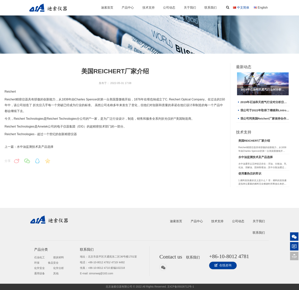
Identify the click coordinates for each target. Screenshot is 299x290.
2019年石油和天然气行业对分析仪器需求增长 (263, 89)
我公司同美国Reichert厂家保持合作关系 (264, 118)
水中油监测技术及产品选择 (255, 157)
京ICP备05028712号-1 (180, 286)
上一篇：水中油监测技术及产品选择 (29, 146)
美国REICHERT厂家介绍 (254, 140)
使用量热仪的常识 (249, 173)
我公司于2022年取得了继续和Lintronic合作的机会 (264, 110)
